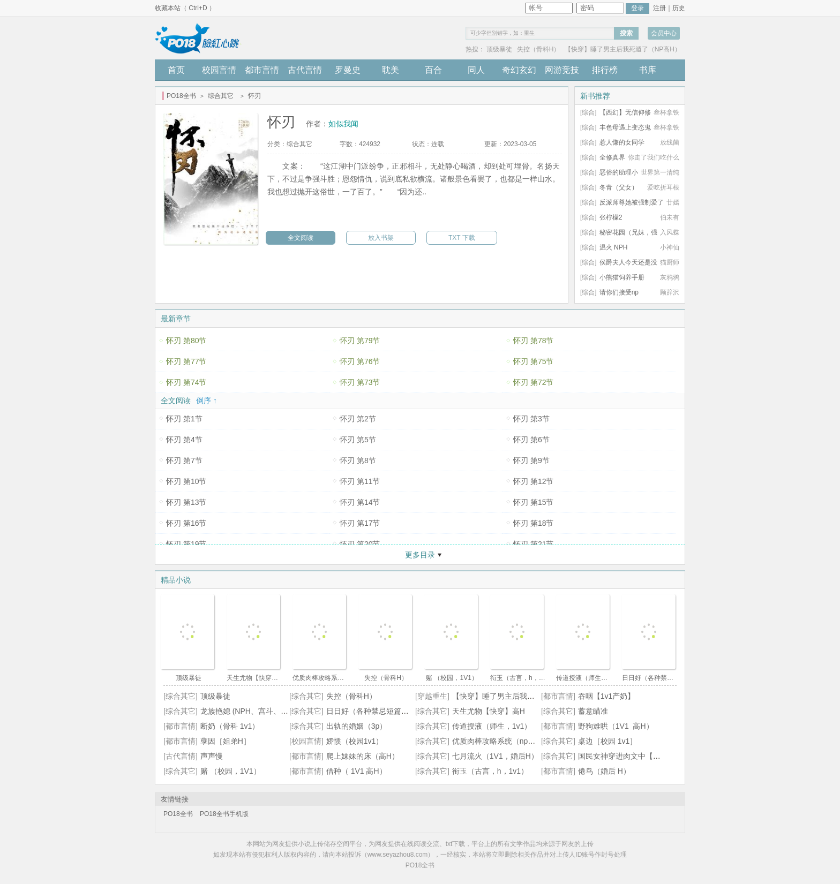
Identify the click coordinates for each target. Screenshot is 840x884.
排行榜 (605, 69)
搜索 (626, 33)
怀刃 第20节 (360, 544)
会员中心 (664, 33)
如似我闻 (343, 123)
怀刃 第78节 (533, 340)
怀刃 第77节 (186, 361)
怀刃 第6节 (531, 439)
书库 (647, 69)
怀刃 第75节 (533, 361)
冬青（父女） (618, 187)
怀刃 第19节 (186, 544)
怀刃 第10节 (186, 481)
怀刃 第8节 (358, 460)
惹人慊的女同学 (621, 142)
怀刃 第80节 (186, 340)
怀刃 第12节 (533, 481)
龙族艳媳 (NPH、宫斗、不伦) (249, 711)
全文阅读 (300, 237)
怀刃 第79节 (360, 340)
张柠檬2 (610, 217)
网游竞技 (562, 69)
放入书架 (381, 237)
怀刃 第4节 (184, 439)
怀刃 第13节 (186, 502)
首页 (176, 69)
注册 (659, 8)
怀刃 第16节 (186, 523)
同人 (476, 69)
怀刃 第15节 (533, 502)
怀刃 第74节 (186, 382)
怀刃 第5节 (358, 439)
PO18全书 (181, 96)
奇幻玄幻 (519, 69)
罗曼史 (348, 69)
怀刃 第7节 (184, 460)
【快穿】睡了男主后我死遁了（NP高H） (623, 49)
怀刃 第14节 (360, 502)
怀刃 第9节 (531, 460)
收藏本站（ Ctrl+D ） (185, 8)
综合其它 (221, 96)
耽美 (390, 69)
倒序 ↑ (206, 400)
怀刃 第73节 (360, 382)
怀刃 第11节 (360, 481)
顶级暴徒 (499, 49)
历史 (678, 8)
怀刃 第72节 (533, 382)
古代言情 (305, 69)
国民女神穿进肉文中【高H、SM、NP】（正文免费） (666, 756)
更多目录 (420, 554)
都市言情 (262, 69)
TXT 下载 (461, 237)
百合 (433, 69)
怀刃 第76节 (360, 361)
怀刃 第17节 (360, 523)
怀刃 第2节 (358, 418)
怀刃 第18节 (533, 523)
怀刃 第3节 (531, 418)
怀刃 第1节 (184, 418)
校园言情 (219, 69)
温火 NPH (613, 247)
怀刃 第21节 (533, 544)
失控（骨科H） (538, 49)
